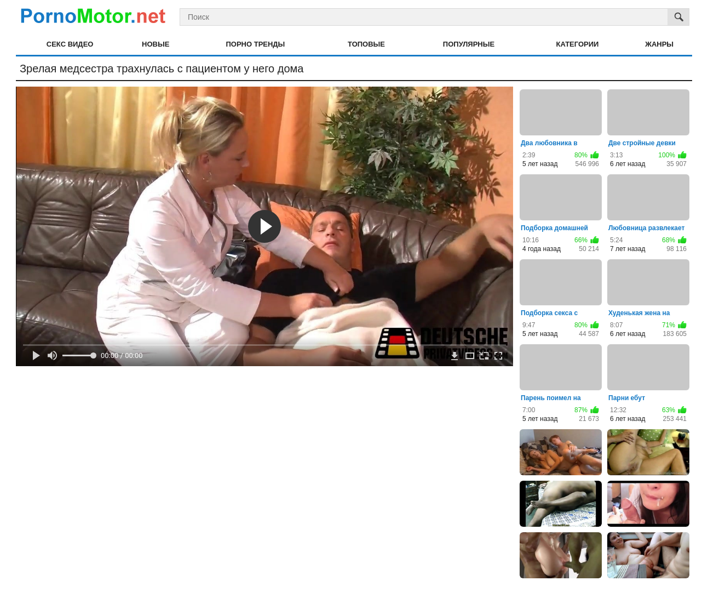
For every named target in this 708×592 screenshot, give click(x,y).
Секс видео (70, 44)
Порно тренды (255, 44)
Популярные (468, 44)
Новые (155, 44)
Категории (577, 44)
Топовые (366, 44)
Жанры (659, 44)
